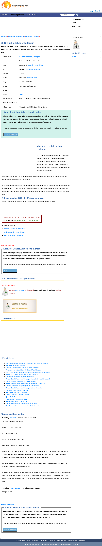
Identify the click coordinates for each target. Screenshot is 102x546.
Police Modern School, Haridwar (16, 399)
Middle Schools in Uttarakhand (14, 232)
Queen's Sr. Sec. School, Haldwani (17, 397)
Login (92, 11)
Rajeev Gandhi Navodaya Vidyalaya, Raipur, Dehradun (24, 388)
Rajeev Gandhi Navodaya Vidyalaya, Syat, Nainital (22, 385)
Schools (4, 36)
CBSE (21, 94)
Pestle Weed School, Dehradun (16, 401)
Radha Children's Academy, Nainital (18, 394)
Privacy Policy (61, 540)
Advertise (81, 540)
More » (34, 15)
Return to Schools (7, 504)
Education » (5, 15)
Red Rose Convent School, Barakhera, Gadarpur (22, 374)
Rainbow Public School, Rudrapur (17, 390)
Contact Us (43, 540)
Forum (28, 15)
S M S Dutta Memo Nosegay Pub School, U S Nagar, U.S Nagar (27, 363)
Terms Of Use (72, 540)
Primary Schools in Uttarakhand (14, 229)
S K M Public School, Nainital (15, 365)
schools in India (31, 77)
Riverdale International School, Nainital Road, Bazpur (23, 370)
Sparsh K (13, 418)
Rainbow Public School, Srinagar (17, 392)
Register (98, 11)
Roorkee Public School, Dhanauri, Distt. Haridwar (22, 367)
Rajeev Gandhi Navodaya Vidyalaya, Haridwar (21, 381)
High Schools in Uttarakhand (13, 235)
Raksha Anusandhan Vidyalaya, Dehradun (20, 376)
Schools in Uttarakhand (16, 36)
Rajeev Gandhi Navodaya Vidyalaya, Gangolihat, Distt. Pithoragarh (28, 379)
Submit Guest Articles (23, 540)
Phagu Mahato (15, 488)
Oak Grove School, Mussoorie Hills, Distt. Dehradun (23, 406)
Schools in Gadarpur (32, 36)
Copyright (52, 540)
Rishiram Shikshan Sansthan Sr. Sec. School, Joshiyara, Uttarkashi (28, 372)
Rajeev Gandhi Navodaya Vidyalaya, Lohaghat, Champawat (26, 383)
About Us (35, 540)
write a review (19, 290)
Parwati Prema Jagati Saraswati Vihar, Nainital (21, 403)
